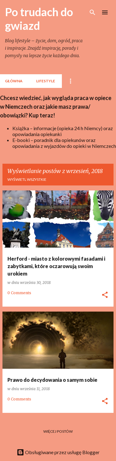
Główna (14, 81)
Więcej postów (58, 431)
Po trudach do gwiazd (39, 18)
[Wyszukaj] (92, 12)
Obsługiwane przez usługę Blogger (58, 452)
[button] (105, 295)
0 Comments (19, 292)
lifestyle (45, 81)
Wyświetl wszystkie (26, 179)
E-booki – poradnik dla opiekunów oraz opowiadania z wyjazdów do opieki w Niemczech (64, 143)
